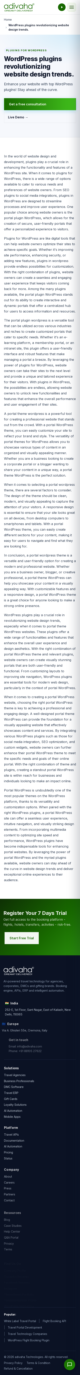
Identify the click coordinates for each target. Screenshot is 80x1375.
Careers (9, 1188)
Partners (9, 1199)
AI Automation (13, 1112)
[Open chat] (69, 1364)
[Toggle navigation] (71, 7)
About (8, 1181)
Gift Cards (10, 1100)
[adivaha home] (19, 7)
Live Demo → (18, 117)
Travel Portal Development (25, 1327)
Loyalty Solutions (15, 1106)
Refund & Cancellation (18, 1368)
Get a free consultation (27, 104)
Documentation (14, 1143)
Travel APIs (11, 1137)
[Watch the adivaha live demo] (62, 7)
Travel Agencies (15, 1076)
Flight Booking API (54, 1321)
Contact (9, 1205)
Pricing (8, 1154)
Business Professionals (19, 1082)
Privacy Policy (13, 1363)
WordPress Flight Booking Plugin (28, 1340)
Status (8, 1160)
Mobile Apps (12, 1118)
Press (7, 1193)
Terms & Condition (38, 1363)
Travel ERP (11, 1094)
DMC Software (14, 1088)
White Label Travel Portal (20, 1321)
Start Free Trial (23, 938)
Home (8, 19)
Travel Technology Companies (27, 1334)
